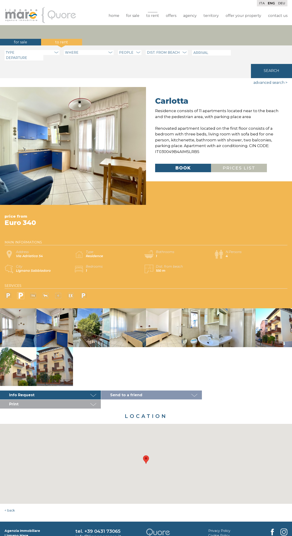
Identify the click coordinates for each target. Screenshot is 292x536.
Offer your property (243, 15)
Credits (213, 517)
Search (271, 52)
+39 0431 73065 (102, 508)
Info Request (21, 381)
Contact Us (277, 15)
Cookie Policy (219, 512)
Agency (190, 15)
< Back (10, 487)
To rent (152, 15)
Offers (171, 15)
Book (183, 153)
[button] (146, 436)
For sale (132, 15)
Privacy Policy (219, 507)
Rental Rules (218, 522)
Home (114, 15)
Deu (281, 3)
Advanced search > (270, 68)
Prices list (239, 153)
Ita (262, 3)
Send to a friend (123, 381)
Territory (211, 15)
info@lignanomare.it (98, 513)
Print (208, 381)
